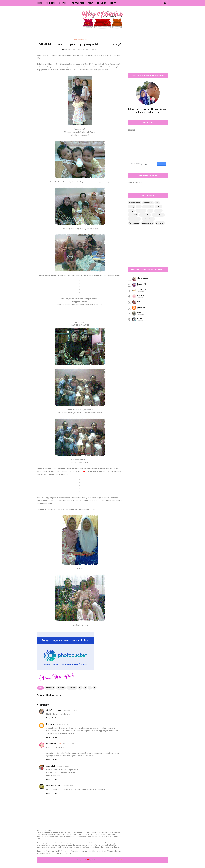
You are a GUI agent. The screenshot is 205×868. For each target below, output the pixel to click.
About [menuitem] (90, 3)
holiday (131, 207)
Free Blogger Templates (120, 860)
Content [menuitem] (63, 3)
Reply (48, 718)
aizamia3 (141, 307)
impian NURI (133, 215)
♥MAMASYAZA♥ (53, 785)
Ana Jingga (142, 289)
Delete (54, 718)
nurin (150, 211)
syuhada (158, 211)
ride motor (159, 223)
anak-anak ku (147, 203)
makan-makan (148, 207)
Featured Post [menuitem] (78, 3)
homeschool (141, 211)
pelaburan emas (147, 223)
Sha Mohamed (143, 278)
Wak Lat (140, 312)
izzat (138, 207)
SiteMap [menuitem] (113, 3)
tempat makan (145, 215)
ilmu (157, 203)
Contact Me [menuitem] (50, 3)
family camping (134, 223)
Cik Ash (140, 295)
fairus (139, 318)
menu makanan (158, 215)
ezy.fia (140, 301)
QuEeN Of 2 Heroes (54, 710)
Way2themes (96, 860)
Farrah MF (141, 284)
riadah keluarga (148, 219)
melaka (158, 207)
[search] (142, 164)
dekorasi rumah (134, 219)
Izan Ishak (50, 766)
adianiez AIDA (69, 49)
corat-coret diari (134, 203)
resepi (131, 211)
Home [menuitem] (39, 3)
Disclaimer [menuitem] (101, 3)
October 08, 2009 (63, 766)
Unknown (50, 724)
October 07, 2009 (71, 710)
